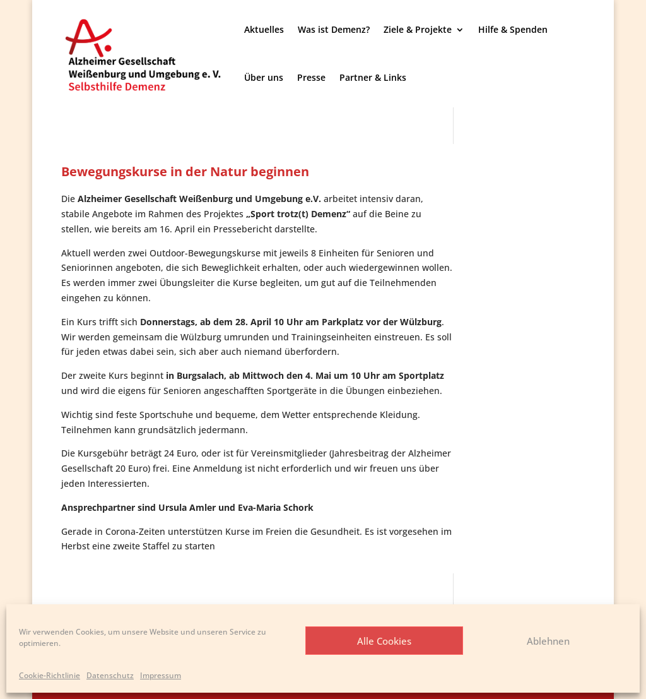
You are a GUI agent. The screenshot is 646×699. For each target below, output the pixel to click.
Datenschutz (110, 675)
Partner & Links (372, 77)
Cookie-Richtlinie (49, 675)
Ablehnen (548, 641)
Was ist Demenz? (334, 29)
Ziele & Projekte (418, 29)
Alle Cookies (384, 641)
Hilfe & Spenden (513, 29)
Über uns (263, 77)
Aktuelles (264, 29)
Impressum (160, 675)
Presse (311, 77)
